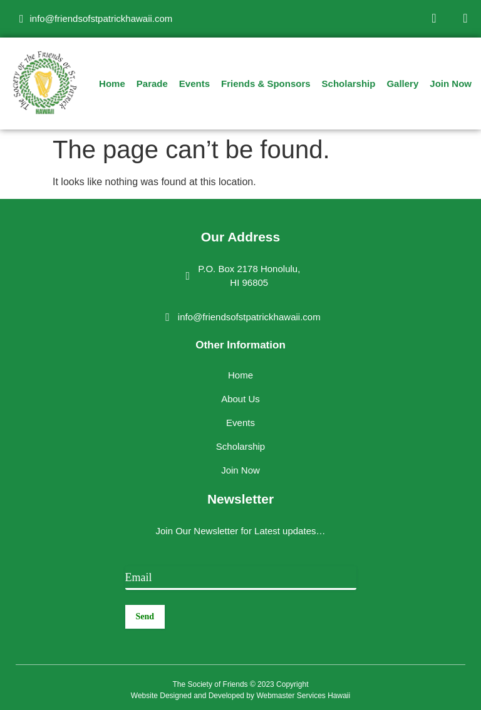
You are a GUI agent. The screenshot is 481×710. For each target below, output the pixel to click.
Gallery (402, 83)
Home (112, 83)
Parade (152, 83)
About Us (240, 398)
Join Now (451, 83)
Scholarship (349, 83)
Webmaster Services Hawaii (303, 695)
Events (194, 83)
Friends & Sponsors (266, 83)
